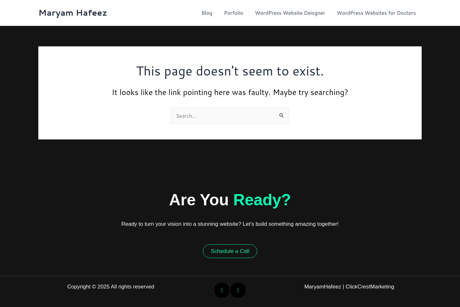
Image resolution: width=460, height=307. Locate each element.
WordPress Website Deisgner (292, 12)
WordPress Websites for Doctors (377, 12)
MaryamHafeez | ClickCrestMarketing (349, 287)
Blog (212, 12)
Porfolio (237, 12)
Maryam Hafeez (72, 12)
